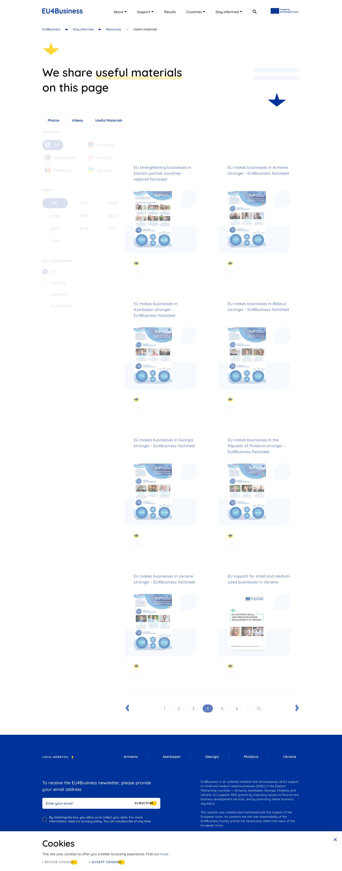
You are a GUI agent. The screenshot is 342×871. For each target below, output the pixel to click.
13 (258, 713)
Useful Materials (108, 122)
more (164, 854)
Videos (77, 122)
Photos (54, 122)
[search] (254, 11)
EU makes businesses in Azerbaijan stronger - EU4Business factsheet (156, 315)
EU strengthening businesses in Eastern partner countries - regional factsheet (162, 178)
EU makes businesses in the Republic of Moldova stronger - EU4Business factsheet (256, 451)
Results (170, 12)
